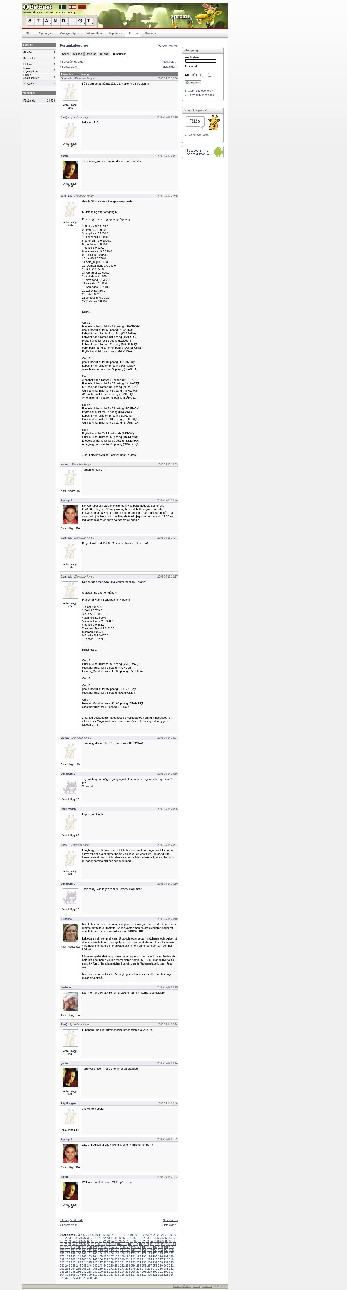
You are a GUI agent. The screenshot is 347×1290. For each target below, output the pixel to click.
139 (78, 1250)
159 (73, 1253)
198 (171, 1256)
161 (84, 1253)
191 (133, 1256)
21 (139, 1234)
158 (67, 1253)
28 (166, 1234)
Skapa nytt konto (198, 134)
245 (84, 1265)
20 (135, 1234)
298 (144, 1271)
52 (143, 1237)
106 (130, 1244)
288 (89, 1271)
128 (133, 1247)
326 (67, 1277)
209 (116, 1259)
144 (105, 1250)
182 (84, 1256)
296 (133, 1271)
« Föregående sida (71, 61)
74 (112, 1241)
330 (89, 1277)
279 (155, 1268)
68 (88, 1241)
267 (89, 1268)
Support (77, 54)
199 (62, 1259)
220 (62, 1262)
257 (149, 1265)
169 (127, 1253)
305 (67, 1274)
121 (95, 1247)
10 (96, 1234)
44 (112, 1237)
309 (89, 1274)
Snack (65, 54)
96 (81, 1244)
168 (122, 1253)
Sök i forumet (170, 45)
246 (89, 1265)
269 (100, 1268)
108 (141, 1244)
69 (92, 1241)
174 (155, 1253)
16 (119, 1234)
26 (158, 1234)
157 (62, 1253)
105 (124, 1244)
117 (73, 1247)
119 (84, 1247)
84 (151, 1241)
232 (127, 1262)
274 (127, 1268)
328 (78, 1277)
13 (108, 1234)
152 (149, 1250)
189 (122, 1256)
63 (69, 1241)
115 (62, 1247)
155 (166, 1250)
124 (111, 1247)
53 (147, 1237)
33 (69, 1237)
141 (89, 1250)
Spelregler (46, 33)
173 (149, 1253)
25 (154, 1234)
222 (73, 1262)
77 (123, 1241)
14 (111, 1234)
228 (105, 1262)
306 (73, 1274)
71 (100, 1241)
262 (62, 1268)
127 (127, 1247)
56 (159, 1237)
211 (127, 1259)
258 (155, 1265)
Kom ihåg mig (193, 74)
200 (67, 1259)
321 (155, 1274)
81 (139, 1241)
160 (78, 1253)
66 (81, 1241)
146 (116, 1250)
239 (166, 1262)
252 (122, 1265)
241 (62, 1265)
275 (133, 1268)
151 (144, 1250)
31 (61, 1237)
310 (95, 1274)
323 (166, 1274)
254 (133, 1265)
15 (115, 1234)
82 (143, 1241)
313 (111, 1274)
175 (160, 1253)
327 (73, 1277)
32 (65, 1237)
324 (171, 1274)
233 (133, 1262)
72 (104, 1241)
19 (131, 1234)
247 (95, 1265)
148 (127, 1250)
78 (127, 1241)
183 (89, 1256)
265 (78, 1268)
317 (133, 1274)
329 (84, 1277)
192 (138, 1256)
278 (149, 1268)
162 (89, 1253)
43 (108, 1237)
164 (100, 1253)
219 (171, 1259)
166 (111, 1253)
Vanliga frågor (69, 33)
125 (116, 1247)
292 (111, 1271)
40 (96, 1237)
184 (95, 1256)
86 (159, 1241)
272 (116, 1268)
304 (62, 1274)
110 (152, 1244)
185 (100, 1256)
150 (138, 1250)
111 (157, 1244)
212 (133, 1259)
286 (78, 1271)
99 (92, 1244)
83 (147, 1241)
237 (155, 1262)
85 (155, 1241)
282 (171, 1268)
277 (144, 1268)
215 (149, 1259)
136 (62, 1250)
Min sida (150, 33)
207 (105, 1259)
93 (69, 1244)
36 (81, 1237)
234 (138, 1262)
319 (144, 1274)
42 (104, 1237)
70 (96, 1241)
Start (29, 33)
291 (105, 1271)
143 (100, 1250)
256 (144, 1265)
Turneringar (119, 54)
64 (73, 1241)
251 (116, 1265)
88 (166, 1241)
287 (84, 1271)
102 (108, 1244)
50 (135, 1237)
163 (95, 1253)
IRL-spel (104, 54)
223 (78, 1262)
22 (143, 1234)
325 (62, 1277)
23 (147, 1234)
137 (67, 1250)
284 (67, 1271)
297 (138, 1271)
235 (144, 1262)
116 (67, 1247)
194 (149, 1256)
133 (160, 1247)
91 (61, 1244)
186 (105, 1256)
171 (138, 1253)
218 (166, 1259)
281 (166, 1268)
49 (131, 1237)
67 (84, 1241)
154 (160, 1250)
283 (62, 1271)
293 (116, 1271)
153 (155, 1250)
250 (111, 1265)
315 (122, 1274)
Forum (133, 33)
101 (102, 1244)
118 (78, 1247)
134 (166, 1247)
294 (122, 1271)
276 (138, 1268)
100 (97, 1244)
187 (111, 1256)
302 (166, 1271)
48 (127, 1237)
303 (171, 1271)
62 (65, 1241)
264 (73, 1268)
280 (160, 1268)
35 (76, 1237)
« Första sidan (69, 66)
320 (149, 1274)
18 (127, 1234)
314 (116, 1274)
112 (163, 1244)
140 (84, 1250)
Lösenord (191, 66)
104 (119, 1244)
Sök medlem (93, 33)
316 (127, 1274)
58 (166, 1237)
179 (67, 1256)
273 (122, 1268)
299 (149, 1271)
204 (89, 1259)
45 (115, 1237)
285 (73, 1271)
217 (160, 1259)
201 (73, 1259)
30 (174, 1234)
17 (123, 1234)
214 (144, 1259)
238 (160, 1262)
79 (131, 1241)
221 (67, 1262)
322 (160, 1274)
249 (105, 1265)
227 (100, 1262)
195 (155, 1256)
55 (155, 1237)
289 (95, 1271)
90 (174, 1241)
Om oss (207, 1286)
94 (73, 1244)
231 (122, 1262)
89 (170, 1241)
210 (122, 1259)
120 (89, 1247)
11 (100, 1234)
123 (105, 1247)
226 (95, 1262)
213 (138, 1259)
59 (170, 1237)
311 (100, 1274)
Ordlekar (91, 54)
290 (100, 1271)
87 (162, 1241)
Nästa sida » (170, 61)
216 (155, 1259)
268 (95, 1268)
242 (67, 1265)
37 (84, 1237)
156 (171, 1250)
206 (100, 1259)
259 (160, 1265)
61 (61, 1241)
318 (138, 1274)
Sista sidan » (170, 66)
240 (171, 1262)
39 (92, 1237)
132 (155, 1247)
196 (160, 1256)
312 (105, 1274)
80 (135, 1241)
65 (76, 1241)
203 (84, 1259)
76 (120, 1241)
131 (149, 1247)
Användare (192, 57)
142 (95, 1250)
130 (144, 1247)
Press (196, 1286)
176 (166, 1253)
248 (100, 1265)
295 (127, 1271)
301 (160, 1271)
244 (78, 1265)
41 (100, 1237)
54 (151, 1237)
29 (170, 1234)
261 (171, 1265)
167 (116, 1253)
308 (84, 1274)
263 (67, 1268)
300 (155, 1271)
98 (88, 1244)
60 (174, 1237)
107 (135, 1244)
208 (111, 1259)
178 (62, 1256)
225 (89, 1262)
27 (162, 1234)
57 (162, 1237)
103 (113, 1244)
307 (78, 1274)
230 (116, 1262)
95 (76, 1244)
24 (150, 1234)
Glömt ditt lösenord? (200, 90)
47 (123, 1237)
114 (173, 1244)
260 (166, 1265)
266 (84, 1268)
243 (73, 1265)
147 (122, 1250)
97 (84, 1244)
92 (65, 1244)
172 (144, 1253)
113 (168, 1244)
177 (171, 1253)
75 (115, 1241)
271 (111, 1268)
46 (120, 1237)
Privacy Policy (181, 1286)
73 (108, 1241)
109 (146, 1244)
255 (138, 1265)
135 (171, 1247)
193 (144, 1256)
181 (78, 1256)
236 (149, 1262)
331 (95, 1277)
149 (133, 1250)
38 (88, 1237)
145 (111, 1250)
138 (73, 1250)
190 (127, 1256)
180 (73, 1256)
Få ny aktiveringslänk (201, 94)
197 (166, 1256)
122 (100, 1247)
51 (139, 1237)
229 (111, 1262)
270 (105, 1268)
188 (116, 1256)
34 (73, 1237)
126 (122, 1247)
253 (127, 1265)
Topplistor (115, 33)
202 (78, 1259)
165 (105, 1253)
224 (84, 1262)
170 (133, 1253)
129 (138, 1247)
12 (104, 1234)
